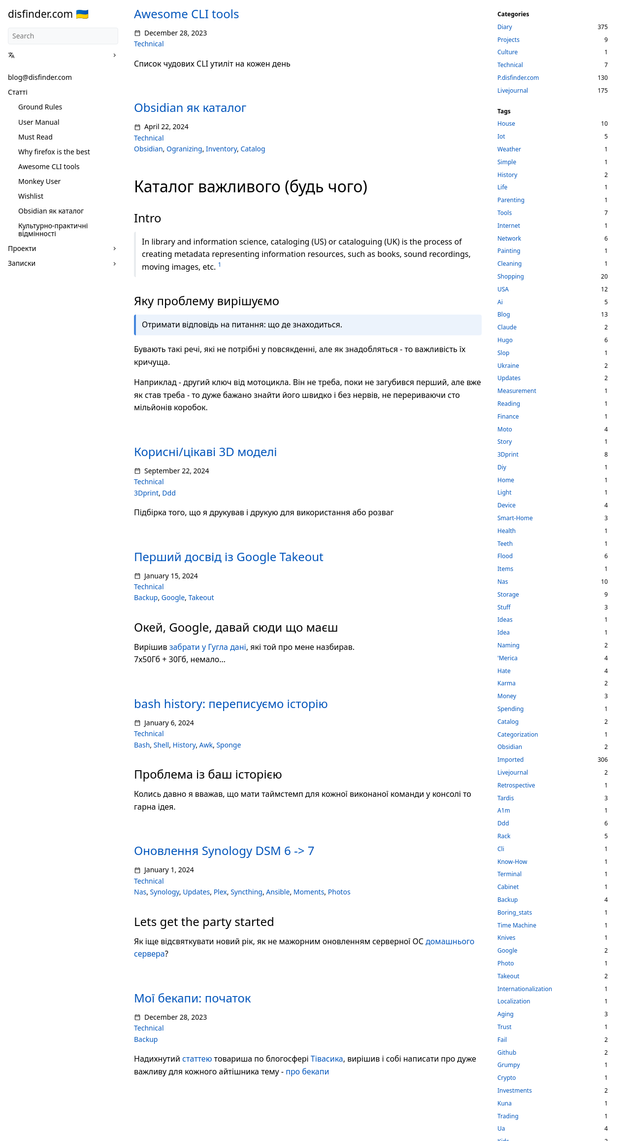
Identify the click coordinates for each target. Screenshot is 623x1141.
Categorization (517, 734)
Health (506, 531)
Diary (504, 27)
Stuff (504, 607)
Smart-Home (515, 518)
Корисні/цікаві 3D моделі (205, 451)
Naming (508, 645)
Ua (501, 1128)
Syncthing (246, 891)
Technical (149, 43)
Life (502, 187)
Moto (504, 429)
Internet (508, 225)
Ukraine (508, 365)
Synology (164, 891)
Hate (504, 671)
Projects (508, 40)
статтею (197, 1058)
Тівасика (327, 1058)
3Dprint (146, 493)
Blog (503, 314)
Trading (508, 1116)
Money (506, 696)
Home (505, 480)
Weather (509, 149)
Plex (220, 891)
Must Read (35, 137)
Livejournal (512, 90)
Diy (501, 467)
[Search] (63, 36)
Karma (506, 683)
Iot (501, 136)
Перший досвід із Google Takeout (229, 556)
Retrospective (516, 785)
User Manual (39, 122)
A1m (503, 810)
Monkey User (39, 181)
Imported (510, 759)
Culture (507, 52)
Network (509, 238)
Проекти (22, 248)
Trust (504, 1027)
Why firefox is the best (54, 151)
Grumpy (508, 1065)
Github (506, 1052)
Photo (505, 963)
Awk (206, 744)
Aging (505, 1014)
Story (504, 441)
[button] (59, 55)
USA (503, 289)
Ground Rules (40, 106)
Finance (508, 416)
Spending (510, 709)
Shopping (510, 276)
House (506, 123)
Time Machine (516, 925)
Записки (21, 263)
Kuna (504, 1103)
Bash (142, 744)
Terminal (509, 874)
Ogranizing (184, 148)
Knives (506, 937)
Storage (508, 594)
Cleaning (509, 263)
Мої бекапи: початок (192, 998)
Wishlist (30, 196)
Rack (503, 836)
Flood (505, 556)
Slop (503, 353)
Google (173, 597)
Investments (514, 1090)
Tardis (505, 798)
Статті (18, 92)
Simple (506, 162)
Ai (500, 302)
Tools (504, 213)
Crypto (506, 1077)
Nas (140, 891)
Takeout (201, 597)
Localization (513, 1001)
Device (506, 505)
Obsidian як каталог (51, 210)
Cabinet (508, 887)
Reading (508, 403)
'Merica (507, 658)
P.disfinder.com (518, 77)
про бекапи (307, 1071)
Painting (509, 251)
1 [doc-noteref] (219, 264)
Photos (339, 891)
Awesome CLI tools (49, 166)
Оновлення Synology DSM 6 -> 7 (224, 850)
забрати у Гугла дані (207, 647)
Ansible (278, 891)
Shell (161, 744)
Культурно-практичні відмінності (53, 229)
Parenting (511, 200)
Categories (513, 14)
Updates (196, 891)
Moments (309, 891)
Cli (500, 849)
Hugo (505, 340)
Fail (502, 1039)
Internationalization (524, 989)
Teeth (505, 543)
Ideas (505, 619)
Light (504, 492)
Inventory (221, 148)
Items (505, 569)
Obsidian (148, 148)
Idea (503, 632)
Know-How (512, 861)
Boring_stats (514, 912)
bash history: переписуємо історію (231, 703)
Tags (504, 111)
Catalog (252, 148)
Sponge (228, 744)
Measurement (516, 391)
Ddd (168, 493)
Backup (146, 597)
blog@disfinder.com (40, 77)
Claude (507, 327)
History (184, 744)
